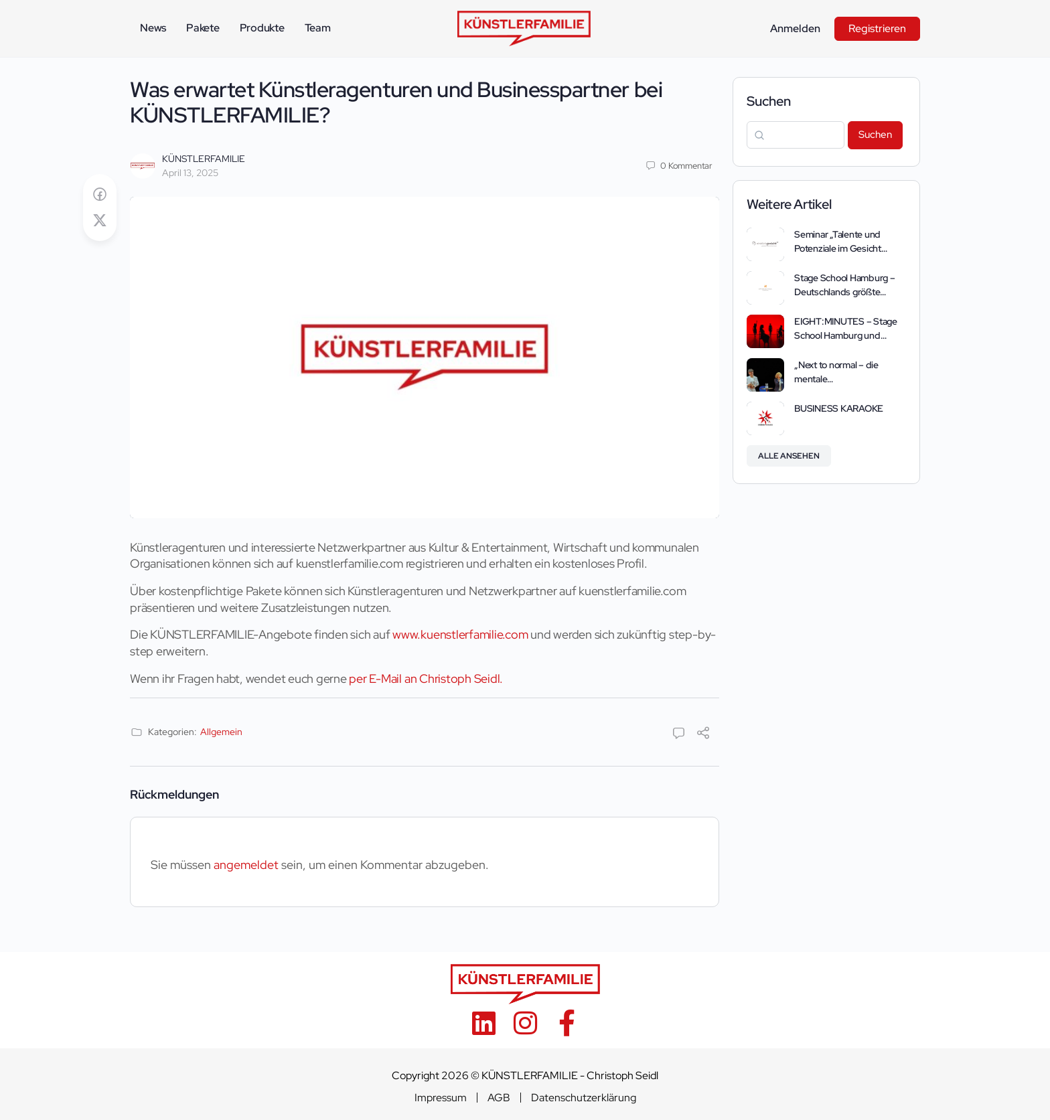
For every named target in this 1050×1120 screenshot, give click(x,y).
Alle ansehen (789, 456)
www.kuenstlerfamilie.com (460, 634)
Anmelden (795, 28)
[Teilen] (703, 734)
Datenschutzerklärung (583, 1098)
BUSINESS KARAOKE (838, 408)
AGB (498, 1098)
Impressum (441, 1098)
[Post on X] (99, 221)
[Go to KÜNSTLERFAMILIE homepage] (524, 27)
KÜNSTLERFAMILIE (203, 159)
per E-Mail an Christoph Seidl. (426, 678)
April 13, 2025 (190, 173)
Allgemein (221, 732)
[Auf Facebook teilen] (99, 194)
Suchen (769, 101)
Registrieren (877, 28)
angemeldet (246, 864)
